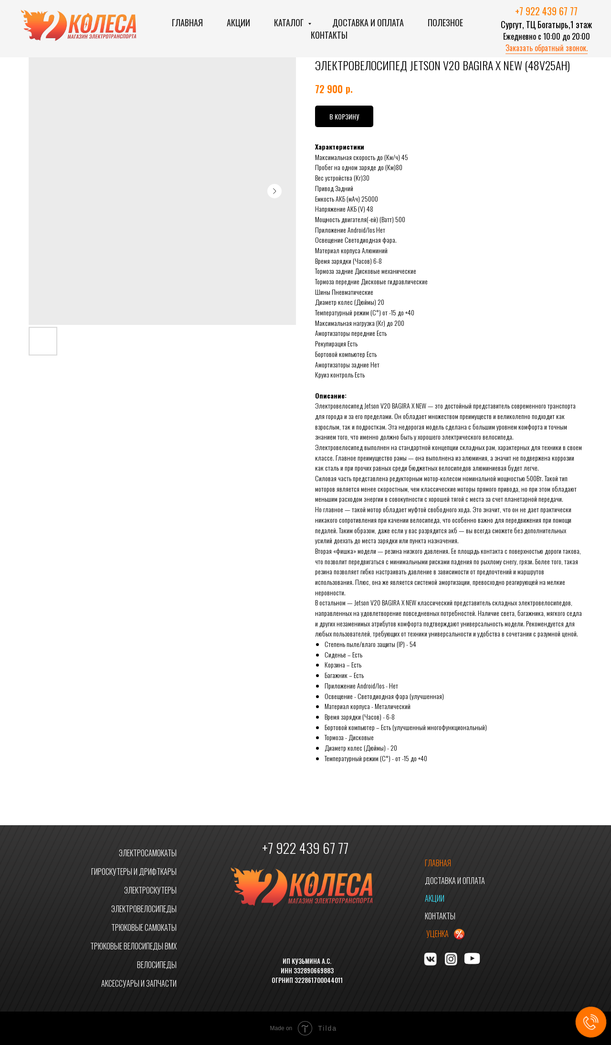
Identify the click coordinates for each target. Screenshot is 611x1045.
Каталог (290, 22)
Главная (187, 22)
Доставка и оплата (368, 22)
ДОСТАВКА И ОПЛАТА (455, 880)
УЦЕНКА (437, 933)
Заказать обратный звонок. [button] (547, 48)
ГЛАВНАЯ (438, 863)
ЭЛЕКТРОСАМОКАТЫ (148, 853)
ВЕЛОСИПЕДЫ (157, 964)
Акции (238, 22)
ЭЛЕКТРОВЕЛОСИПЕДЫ (144, 909)
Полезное (445, 22)
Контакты (329, 35)
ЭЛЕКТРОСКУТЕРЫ (150, 890)
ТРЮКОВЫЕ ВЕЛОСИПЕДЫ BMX (133, 946)
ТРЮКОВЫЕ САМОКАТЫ (144, 927)
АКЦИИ (434, 898)
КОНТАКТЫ (440, 916)
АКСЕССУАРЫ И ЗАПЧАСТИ (139, 983)
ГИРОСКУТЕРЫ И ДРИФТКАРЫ (134, 871)
